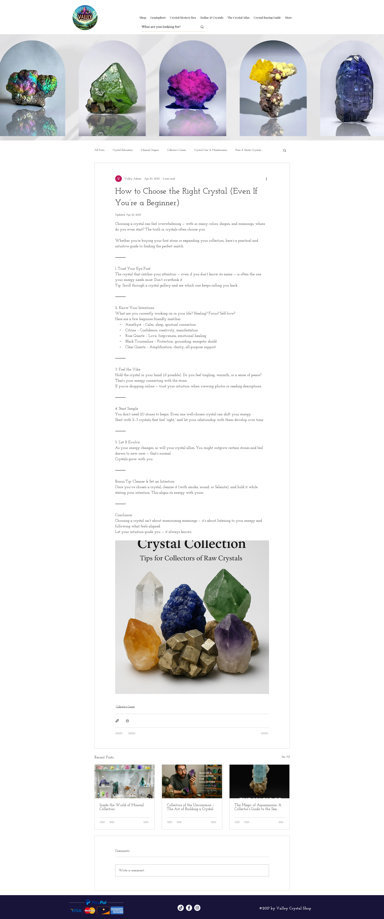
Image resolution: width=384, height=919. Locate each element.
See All (286, 756)
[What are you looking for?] (167, 26)
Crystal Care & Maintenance (210, 150)
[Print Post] (127, 721)
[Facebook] (189, 908)
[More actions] (266, 178)
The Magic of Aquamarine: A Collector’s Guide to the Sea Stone (258, 807)
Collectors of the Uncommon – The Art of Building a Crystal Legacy (190, 807)
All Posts (99, 150)
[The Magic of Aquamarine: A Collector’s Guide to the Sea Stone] (260, 781)
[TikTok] (181, 908)
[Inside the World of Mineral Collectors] (125, 781)
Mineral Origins (150, 150)
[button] (142, 18)
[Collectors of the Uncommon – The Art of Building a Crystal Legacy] (192, 781)
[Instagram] (197, 908)
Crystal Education (123, 150)
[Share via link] (117, 721)
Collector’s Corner (176, 150)
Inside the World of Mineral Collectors (122, 807)
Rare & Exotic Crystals (248, 150)
